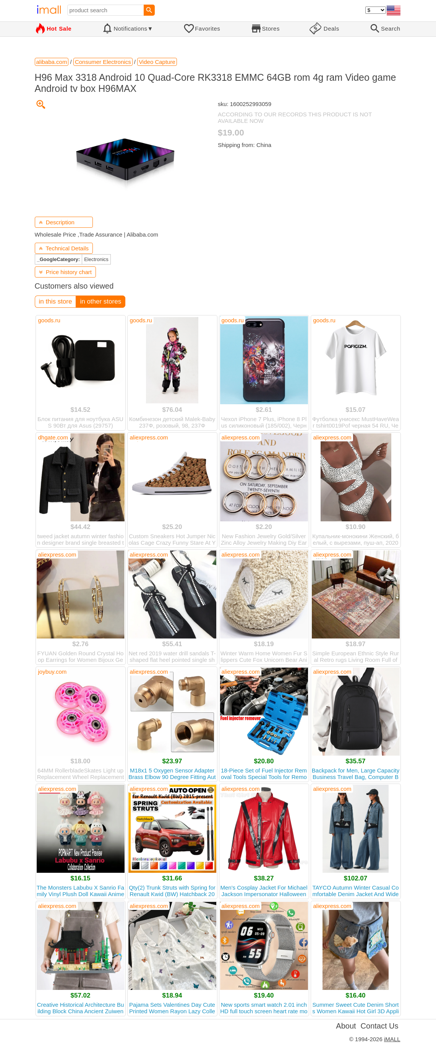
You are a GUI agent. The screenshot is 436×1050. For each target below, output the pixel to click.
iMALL (392, 1039)
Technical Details (64, 248)
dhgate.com (53, 437)
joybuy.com (52, 671)
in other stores (100, 301)
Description (57, 222)
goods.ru (49, 320)
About (346, 1026)
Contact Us (380, 1026)
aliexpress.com (149, 437)
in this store (55, 301)
